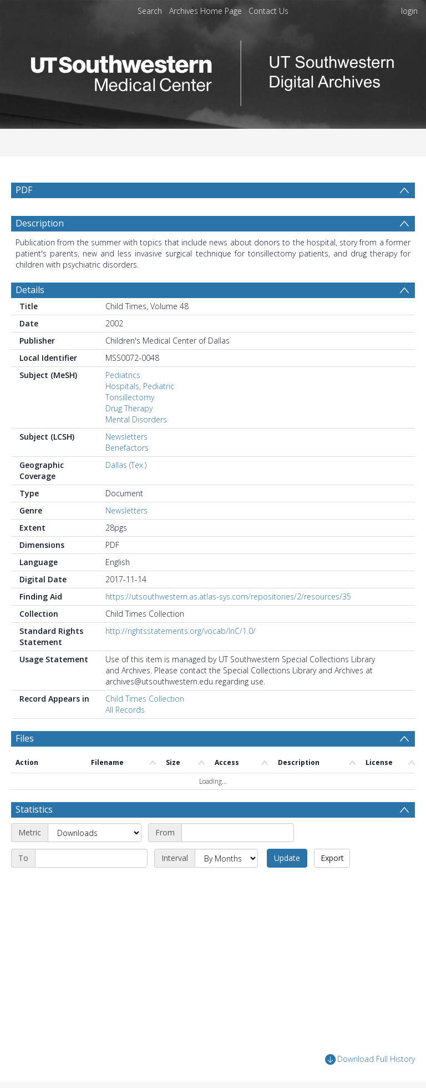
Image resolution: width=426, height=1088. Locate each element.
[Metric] (94, 832)
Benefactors (127, 447)
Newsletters (126, 436)
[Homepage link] (213, 70)
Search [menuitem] (150, 11)
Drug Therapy (129, 408)
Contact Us (268, 11)
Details (30, 290)
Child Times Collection (144, 698)
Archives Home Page (205, 11)
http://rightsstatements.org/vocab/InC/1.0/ (180, 631)
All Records (125, 709)
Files (25, 738)
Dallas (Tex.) (125, 465)
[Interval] (226, 858)
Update (287, 858)
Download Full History (370, 1059)
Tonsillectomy (129, 397)
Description (40, 223)
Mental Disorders (136, 419)
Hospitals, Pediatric (139, 386)
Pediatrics (122, 375)
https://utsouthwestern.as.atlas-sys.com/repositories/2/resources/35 (228, 596)
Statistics (34, 809)
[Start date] (237, 832)
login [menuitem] (409, 11)
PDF (24, 190)
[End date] (91, 858)
